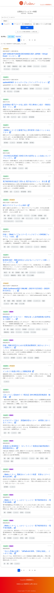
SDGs (13, 300)
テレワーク (13, 117)
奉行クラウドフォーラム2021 (16, 205)
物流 (23, 272)
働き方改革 (6, 88)
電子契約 (6, 142)
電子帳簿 (29, 66)
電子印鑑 (26, 142)
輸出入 (5, 407)
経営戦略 (40, 215)
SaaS (43, 300)
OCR (8, 117)
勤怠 (12, 461)
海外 (14, 407)
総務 (24, 66)
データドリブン (15, 246)
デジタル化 (26, 332)
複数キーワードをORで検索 (43, 24)
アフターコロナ (15, 69)
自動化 (12, 329)
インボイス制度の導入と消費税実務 (18, 371)
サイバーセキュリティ (9, 221)
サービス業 (21, 303)
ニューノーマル (19, 221)
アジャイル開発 (30, 275)
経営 (8, 246)
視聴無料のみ (28, 24)
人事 (5, 218)
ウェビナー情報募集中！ (46, 4)
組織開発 (13, 88)
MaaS (8, 300)
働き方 (5, 168)
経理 (26, 168)
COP (12, 303)
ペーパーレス (36, 66)
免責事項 (26, 584)
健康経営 (26, 88)
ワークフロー (7, 69)
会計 (20, 66)
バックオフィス (28, 246)
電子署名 (32, 142)
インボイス (43, 66)
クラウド (13, 215)
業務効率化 (14, 66)
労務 (37, 458)
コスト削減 (33, 215)
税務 (23, 218)
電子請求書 (31, 117)
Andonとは (20, 584)
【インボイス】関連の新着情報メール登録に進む (27, 31)
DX (4, 66)
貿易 (10, 407)
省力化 (12, 332)
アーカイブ (17, 24)
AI (4, 117)
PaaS (16, 303)
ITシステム (9, 91)
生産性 (8, 66)
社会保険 (43, 218)
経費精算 (37, 357)
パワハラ (37, 218)
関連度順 (18, 36)
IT (47, 218)
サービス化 (33, 332)
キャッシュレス (29, 218)
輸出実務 (19, 407)
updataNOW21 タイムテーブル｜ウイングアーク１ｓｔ (26, 82)
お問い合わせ (33, 584)
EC (8, 432)
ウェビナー (7, 24)
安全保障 (25, 407)
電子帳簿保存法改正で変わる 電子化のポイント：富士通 (26, 181)
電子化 (29, 191)
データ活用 (16, 91)
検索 (27, 27)
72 (29, 40)
